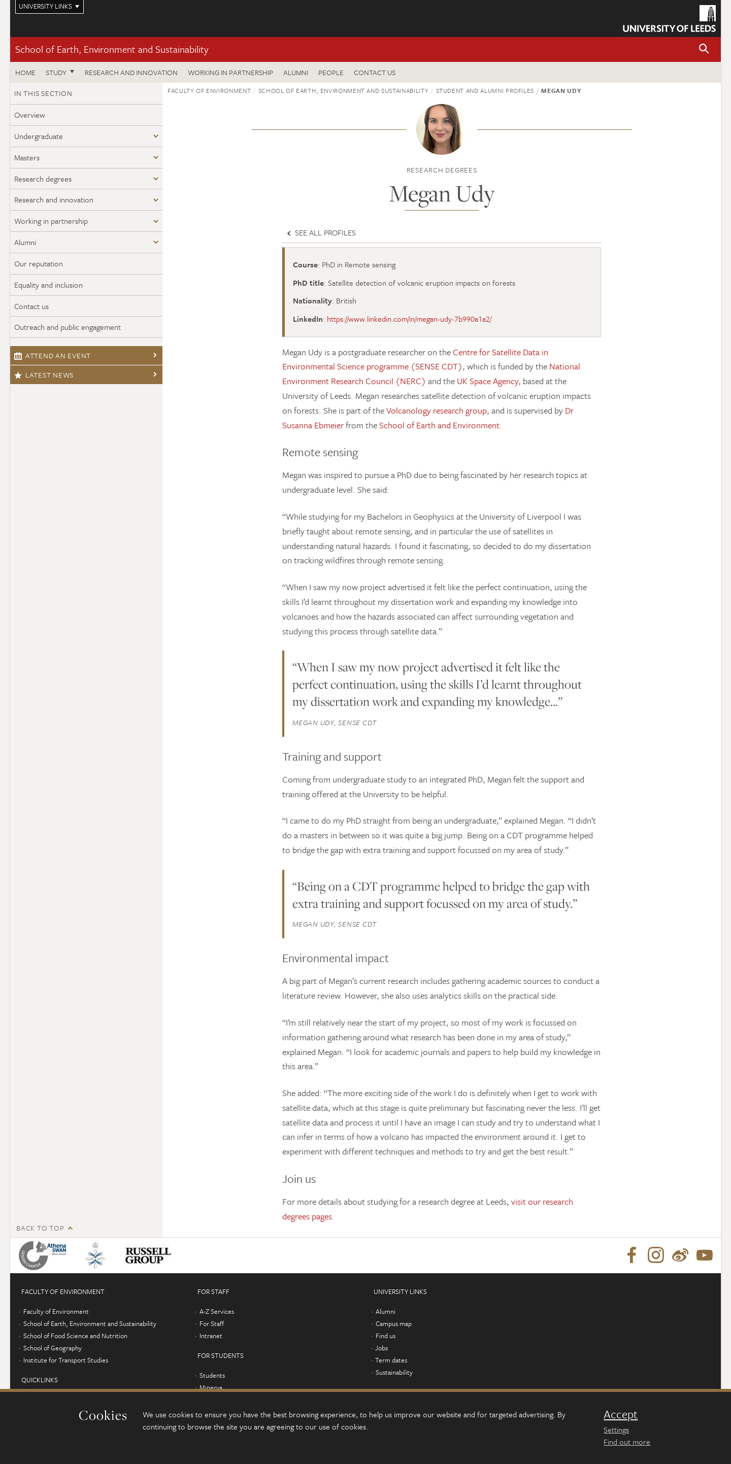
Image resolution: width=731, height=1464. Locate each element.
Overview (29, 114)
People (331, 72)
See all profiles (320, 232)
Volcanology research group (436, 410)
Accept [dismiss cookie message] (621, 1414)
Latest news (44, 374)
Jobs (381, 1348)
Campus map (394, 1323)
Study (56, 72)
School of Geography (52, 1348)
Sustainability (394, 1372)
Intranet (211, 1336)
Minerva (211, 1387)
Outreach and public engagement (67, 326)
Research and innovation (131, 72)
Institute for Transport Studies (65, 1360)
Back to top (40, 1227)
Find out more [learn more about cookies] (627, 1441)
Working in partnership (230, 72)
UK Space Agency (487, 380)
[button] (704, 49)
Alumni (295, 72)
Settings (616, 1429)
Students (212, 1375)
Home (25, 72)
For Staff (212, 1323)
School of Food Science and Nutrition (75, 1336)
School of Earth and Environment (439, 425)
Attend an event (52, 355)
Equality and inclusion (48, 284)
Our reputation (38, 263)
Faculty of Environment (209, 90)
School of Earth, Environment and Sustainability (111, 49)
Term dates (391, 1360)
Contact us (374, 72)
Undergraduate (38, 136)
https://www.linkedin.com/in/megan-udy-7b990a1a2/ (409, 318)
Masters (27, 157)
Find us (385, 1336)
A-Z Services (217, 1311)
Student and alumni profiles (485, 90)
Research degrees (43, 178)
